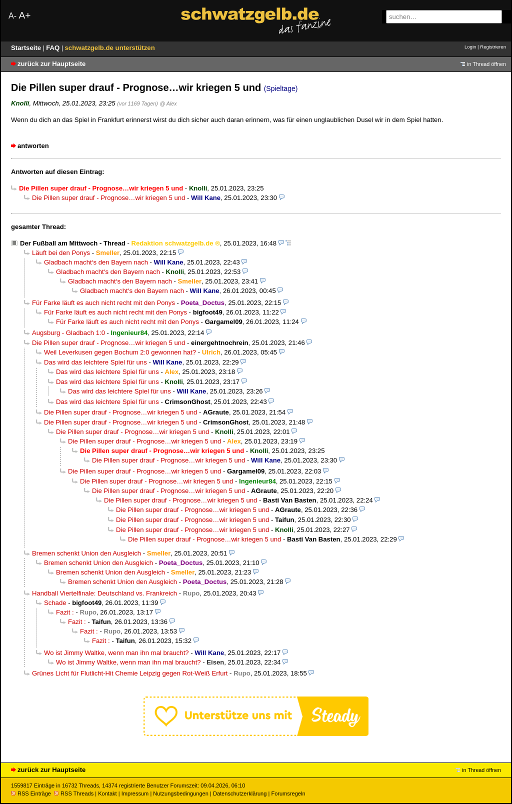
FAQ (54, 48)
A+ (24, 15)
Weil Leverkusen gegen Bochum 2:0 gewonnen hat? (120, 352)
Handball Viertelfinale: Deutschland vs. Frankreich (104, 593)
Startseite (27, 48)
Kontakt (107, 793)
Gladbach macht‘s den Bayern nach (96, 262)
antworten (33, 146)
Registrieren (493, 47)
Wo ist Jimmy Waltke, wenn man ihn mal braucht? (116, 652)
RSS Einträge (31, 793)
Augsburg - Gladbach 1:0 (68, 332)
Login (470, 47)
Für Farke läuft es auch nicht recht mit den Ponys (103, 302)
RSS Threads (74, 793)
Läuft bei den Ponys (61, 252)
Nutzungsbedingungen (180, 793)
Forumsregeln (288, 793)
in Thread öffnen (486, 64)
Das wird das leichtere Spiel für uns (95, 362)
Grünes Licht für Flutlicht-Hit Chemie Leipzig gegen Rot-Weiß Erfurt (130, 673)
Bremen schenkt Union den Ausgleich (86, 553)
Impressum (135, 793)
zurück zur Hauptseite (52, 64)
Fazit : (65, 612)
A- (12, 16)
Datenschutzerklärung (239, 793)
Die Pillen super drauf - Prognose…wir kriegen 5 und (108, 198)
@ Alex (168, 103)
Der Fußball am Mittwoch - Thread (73, 243)
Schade (55, 602)
